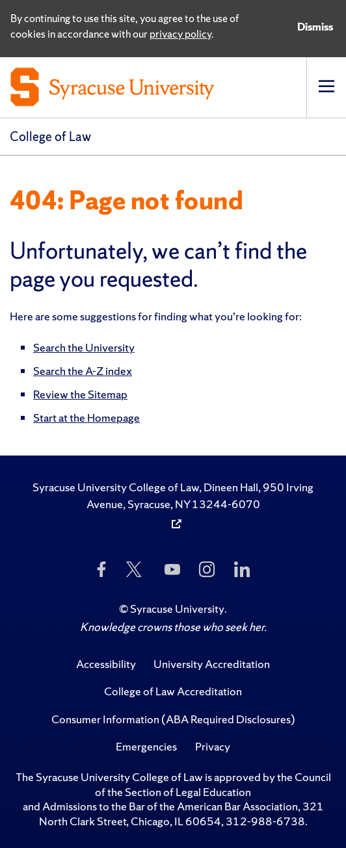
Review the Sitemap (80, 394)
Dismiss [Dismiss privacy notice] (315, 26)
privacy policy (180, 34)
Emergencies (146, 746)
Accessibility (106, 663)
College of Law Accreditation (173, 691)
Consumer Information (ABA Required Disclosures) (173, 719)
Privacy (212, 746)
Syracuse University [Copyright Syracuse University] (177, 608)
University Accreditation (211, 663)
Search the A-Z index (82, 370)
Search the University (84, 347)
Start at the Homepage (86, 417)
